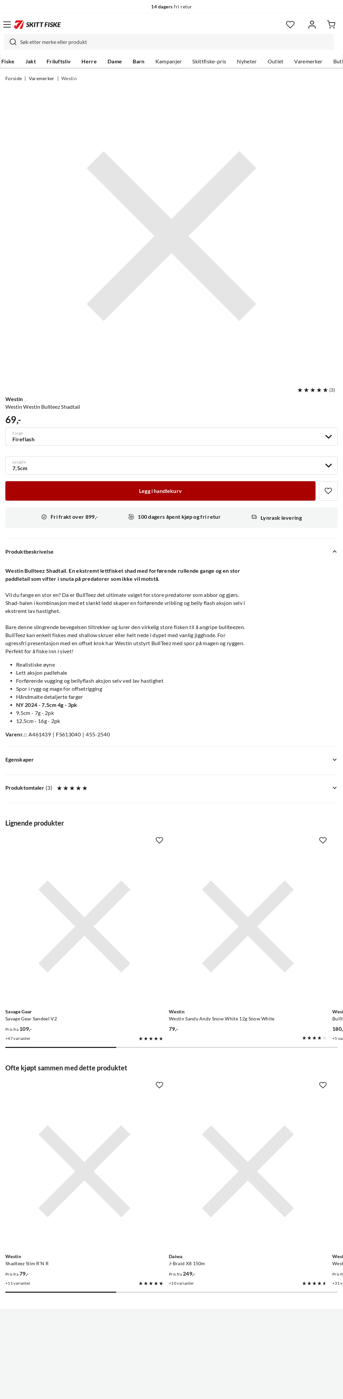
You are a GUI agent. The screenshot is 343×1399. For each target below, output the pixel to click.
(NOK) (171, 1359)
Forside (13, 78)
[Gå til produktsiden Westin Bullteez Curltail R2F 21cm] (272, 898)
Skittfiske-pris (209, 61)
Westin (69, 78)
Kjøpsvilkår (186, 1388)
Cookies (212, 1388)
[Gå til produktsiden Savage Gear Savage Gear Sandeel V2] (56, 898)
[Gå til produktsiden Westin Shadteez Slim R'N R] (56, 1088)
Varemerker (308, 61)
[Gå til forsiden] (37, 24)
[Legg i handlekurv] (160, 491)
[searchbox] (175, 42)
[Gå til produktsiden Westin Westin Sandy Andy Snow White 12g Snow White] (165, 898)
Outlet (276, 61)
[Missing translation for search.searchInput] (10, 42)
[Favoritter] (290, 25)
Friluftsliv (59, 61)
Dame (115, 61)
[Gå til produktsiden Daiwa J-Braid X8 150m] (165, 1088)
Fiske (8, 61)
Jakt (30, 61)
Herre (89, 61)
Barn (138, 61)
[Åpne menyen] (7, 24)
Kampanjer (168, 61)
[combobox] (169, 42)
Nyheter (247, 61)
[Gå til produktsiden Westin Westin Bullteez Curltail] (272, 1088)
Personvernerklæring (145, 1388)
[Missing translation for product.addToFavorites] (328, 491)
